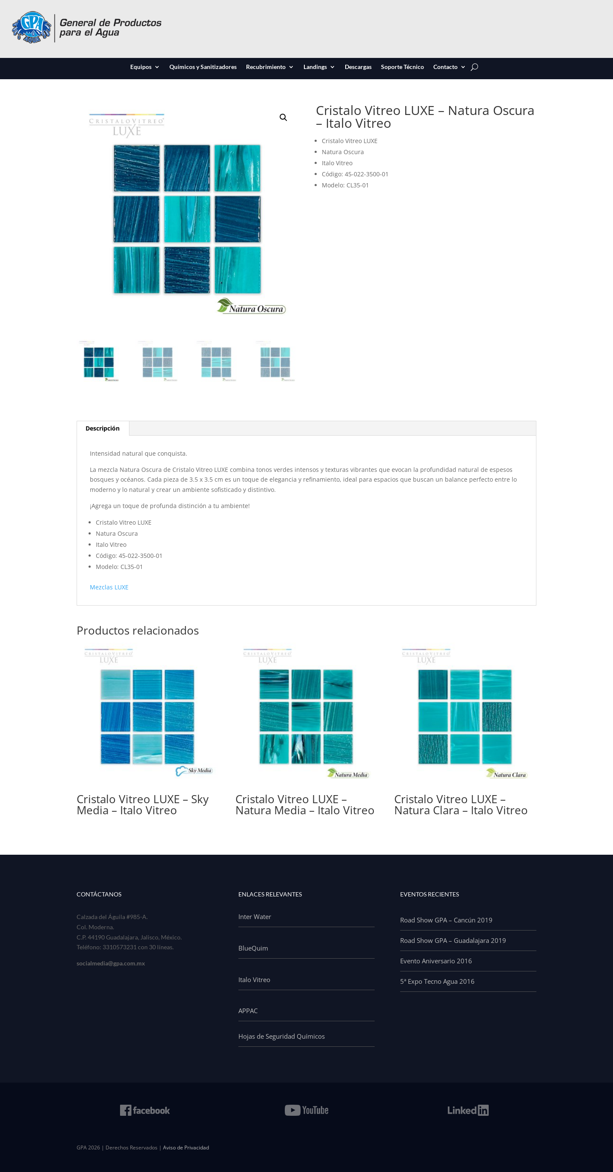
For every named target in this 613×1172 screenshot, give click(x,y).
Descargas (358, 67)
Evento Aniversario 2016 (436, 961)
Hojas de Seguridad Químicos (281, 1036)
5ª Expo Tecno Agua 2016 (437, 981)
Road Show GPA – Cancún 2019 (446, 920)
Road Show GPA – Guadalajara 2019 (453, 940)
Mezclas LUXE (109, 587)
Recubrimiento (266, 67)
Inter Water (254, 916)
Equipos (141, 67)
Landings (315, 67)
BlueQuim (253, 948)
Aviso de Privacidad (186, 1147)
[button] (283, 117)
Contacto (445, 67)
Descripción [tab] (103, 428)
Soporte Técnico (402, 67)
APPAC (248, 1010)
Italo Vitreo (254, 979)
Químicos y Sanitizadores (203, 67)
